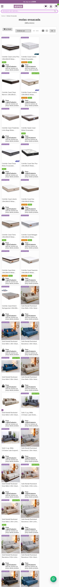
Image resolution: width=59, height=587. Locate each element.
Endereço (29, 526)
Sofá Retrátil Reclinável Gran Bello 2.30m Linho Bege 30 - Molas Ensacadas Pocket (47, 350)
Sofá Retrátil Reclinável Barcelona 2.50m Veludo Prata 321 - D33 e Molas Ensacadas (47, 386)
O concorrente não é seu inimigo (29, 548)
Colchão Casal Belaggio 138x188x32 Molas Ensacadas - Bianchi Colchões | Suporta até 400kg (47, 167)
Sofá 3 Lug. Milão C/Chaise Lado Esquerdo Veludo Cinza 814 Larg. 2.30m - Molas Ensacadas (29, 313)
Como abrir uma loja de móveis (29, 545)
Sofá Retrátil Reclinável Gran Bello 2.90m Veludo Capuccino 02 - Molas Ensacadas (47, 460)
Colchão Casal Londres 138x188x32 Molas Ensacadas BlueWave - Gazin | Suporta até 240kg (9, 94)
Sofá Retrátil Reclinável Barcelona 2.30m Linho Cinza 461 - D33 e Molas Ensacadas (10, 386)
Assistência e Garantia (29, 536)
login (33, 2)
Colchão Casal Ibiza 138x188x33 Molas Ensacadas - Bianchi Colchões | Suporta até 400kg (9, 204)
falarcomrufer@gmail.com (29, 565)
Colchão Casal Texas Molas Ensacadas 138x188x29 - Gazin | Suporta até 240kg (9, 130)
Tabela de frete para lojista (29, 529)
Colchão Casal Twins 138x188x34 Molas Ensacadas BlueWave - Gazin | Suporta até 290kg (28, 167)
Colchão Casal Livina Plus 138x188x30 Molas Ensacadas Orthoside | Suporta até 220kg (10, 57)
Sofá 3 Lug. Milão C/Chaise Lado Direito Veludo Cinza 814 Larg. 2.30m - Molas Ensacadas (9, 313)
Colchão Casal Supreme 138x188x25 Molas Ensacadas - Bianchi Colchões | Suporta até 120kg (29, 204)
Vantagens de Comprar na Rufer (29, 542)
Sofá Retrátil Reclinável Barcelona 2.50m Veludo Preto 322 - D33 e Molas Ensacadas (10, 423)
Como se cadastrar (29, 539)
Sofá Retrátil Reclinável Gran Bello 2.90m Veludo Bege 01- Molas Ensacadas (29, 277)
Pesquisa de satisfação (29, 533)
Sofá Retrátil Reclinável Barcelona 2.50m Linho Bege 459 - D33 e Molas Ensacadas (10, 460)
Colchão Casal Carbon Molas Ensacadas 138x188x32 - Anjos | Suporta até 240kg (28, 57)
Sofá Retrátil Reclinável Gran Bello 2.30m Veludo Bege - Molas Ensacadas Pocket (10, 240)
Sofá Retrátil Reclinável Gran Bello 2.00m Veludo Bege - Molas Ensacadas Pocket (10, 350)
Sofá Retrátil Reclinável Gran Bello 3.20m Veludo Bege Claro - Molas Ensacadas (47, 277)
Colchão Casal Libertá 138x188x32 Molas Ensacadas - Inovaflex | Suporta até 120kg (47, 130)
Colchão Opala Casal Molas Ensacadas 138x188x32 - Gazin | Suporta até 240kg (46, 94)
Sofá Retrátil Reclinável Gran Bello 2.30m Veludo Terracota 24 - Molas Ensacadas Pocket (29, 460)
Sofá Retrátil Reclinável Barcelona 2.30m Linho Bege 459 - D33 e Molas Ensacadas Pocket (47, 423)
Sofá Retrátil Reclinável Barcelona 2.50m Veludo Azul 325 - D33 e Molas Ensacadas (29, 423)
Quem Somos (29, 520)
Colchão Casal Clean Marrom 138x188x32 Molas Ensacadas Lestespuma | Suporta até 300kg (46, 57)
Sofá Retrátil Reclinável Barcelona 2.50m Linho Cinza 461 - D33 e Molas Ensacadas (29, 386)
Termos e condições (29, 523)
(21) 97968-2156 (29, 562)
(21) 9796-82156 (29, 559)
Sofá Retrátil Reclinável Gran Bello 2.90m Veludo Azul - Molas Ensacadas (10, 277)
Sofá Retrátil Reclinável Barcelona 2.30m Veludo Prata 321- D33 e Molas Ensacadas (47, 313)
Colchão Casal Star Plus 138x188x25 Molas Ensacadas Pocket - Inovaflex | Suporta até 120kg (29, 130)
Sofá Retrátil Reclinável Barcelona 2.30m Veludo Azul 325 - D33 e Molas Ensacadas (47, 240)
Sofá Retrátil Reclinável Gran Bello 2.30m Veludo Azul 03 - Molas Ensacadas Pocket (29, 240)
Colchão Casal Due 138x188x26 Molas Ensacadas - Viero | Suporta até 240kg (8, 167)
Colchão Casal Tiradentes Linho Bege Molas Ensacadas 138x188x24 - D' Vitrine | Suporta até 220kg (29, 94)
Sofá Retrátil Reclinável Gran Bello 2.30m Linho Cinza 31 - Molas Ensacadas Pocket (28, 350)
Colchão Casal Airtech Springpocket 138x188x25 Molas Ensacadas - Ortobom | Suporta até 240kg (47, 204)
